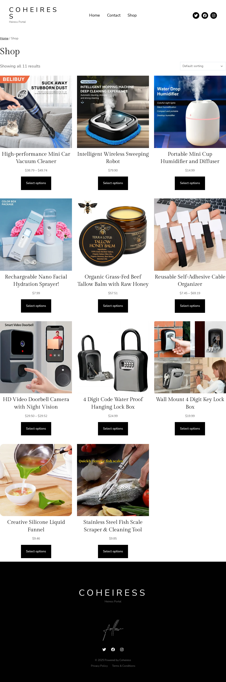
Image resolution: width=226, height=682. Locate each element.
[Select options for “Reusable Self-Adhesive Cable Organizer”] (190, 306)
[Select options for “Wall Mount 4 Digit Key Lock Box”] (190, 428)
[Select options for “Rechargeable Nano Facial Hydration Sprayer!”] (36, 306)
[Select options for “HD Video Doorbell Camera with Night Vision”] (36, 428)
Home (4, 38)
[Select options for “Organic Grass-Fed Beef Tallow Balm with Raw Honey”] (113, 306)
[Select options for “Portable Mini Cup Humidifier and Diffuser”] (190, 183)
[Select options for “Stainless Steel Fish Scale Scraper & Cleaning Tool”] (113, 551)
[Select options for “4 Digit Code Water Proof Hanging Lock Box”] (113, 428)
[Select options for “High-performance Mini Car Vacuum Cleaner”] (36, 183)
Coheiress (34, 13)
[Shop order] (203, 66)
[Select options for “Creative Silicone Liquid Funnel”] (36, 551)
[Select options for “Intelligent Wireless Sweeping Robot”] (113, 183)
